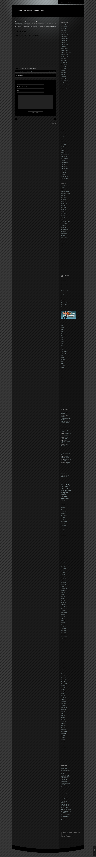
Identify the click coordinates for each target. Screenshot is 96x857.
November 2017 (64, 584)
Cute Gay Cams (64, 105)
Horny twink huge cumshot (66, 809)
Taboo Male (63, 164)
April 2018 (63, 574)
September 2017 (64, 588)
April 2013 (63, 693)
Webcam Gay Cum (64, 176)
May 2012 (63, 715)
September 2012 (64, 707)
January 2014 (63, 675)
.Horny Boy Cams (64, 48)
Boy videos (31, 23)
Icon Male (63, 136)
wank (20, 24)
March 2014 (63, 671)
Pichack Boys (63, 152)
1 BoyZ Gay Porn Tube (65, 185)
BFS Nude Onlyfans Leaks (66, 88)
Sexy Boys (63, 160)
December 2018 (64, 564)
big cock (62, 327)
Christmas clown (67, 433)
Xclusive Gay (63, 270)
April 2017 (63, 598)
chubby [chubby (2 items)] (66, 486)
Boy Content (63, 207)
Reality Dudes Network (65, 154)
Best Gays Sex (64, 197)
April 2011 (63, 741)
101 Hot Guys (63, 66)
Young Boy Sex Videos (65, 178)
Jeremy (51, 119)
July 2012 (63, 711)
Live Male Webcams (65, 241)
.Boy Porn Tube (64, 26)
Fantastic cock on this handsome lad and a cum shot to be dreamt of (65, 776)
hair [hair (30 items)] (69, 491)
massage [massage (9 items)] (63, 494)
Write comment (29, 24)
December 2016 (64, 606)
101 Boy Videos (64, 64)
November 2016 (64, 608)
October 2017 (63, 586)
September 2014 (64, 659)
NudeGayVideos (64, 150)
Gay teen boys (63, 353)
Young (62, 404)
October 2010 (63, 753)
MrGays (62, 245)
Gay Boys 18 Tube (64, 113)
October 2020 (63, 535)
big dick (62, 329)
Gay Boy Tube (63, 227)
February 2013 (64, 697)
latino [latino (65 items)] (68, 493)
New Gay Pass (64, 146)
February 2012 (64, 721)
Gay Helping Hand (64, 819)
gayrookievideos (64, 233)
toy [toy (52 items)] (62, 500)
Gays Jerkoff (63, 235)
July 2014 (63, 663)
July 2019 (63, 552)
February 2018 (64, 578)
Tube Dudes (63, 264)
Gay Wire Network (64, 124)
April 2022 (63, 523)
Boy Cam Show (64, 203)
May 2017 (63, 596)
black (62, 331)
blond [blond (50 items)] (63, 486)
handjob (62, 357)
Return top (54, 123)
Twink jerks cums (64, 781)
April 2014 (63, 669)
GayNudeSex (63, 231)
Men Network (63, 142)
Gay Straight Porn (64, 418)
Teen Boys (46, 23)
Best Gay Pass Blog (64, 86)
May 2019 (63, 556)
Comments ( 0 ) (20, 71)
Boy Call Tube (63, 201)
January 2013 (63, 699)
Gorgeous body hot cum (65, 770)
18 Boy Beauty (64, 189)
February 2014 (64, 673)
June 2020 (63, 537)
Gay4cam (63, 421)
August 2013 (63, 685)
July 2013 (63, 687)
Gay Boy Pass (63, 225)
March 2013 (63, 695)
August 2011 (63, 733)
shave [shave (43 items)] (63, 498)
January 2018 (63, 580)
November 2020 (64, 533)
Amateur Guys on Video (65, 193)
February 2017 (64, 602)
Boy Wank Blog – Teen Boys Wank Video (30, 10)
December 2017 (64, 582)
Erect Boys (63, 217)
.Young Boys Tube (64, 62)
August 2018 (63, 568)
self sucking (63, 371)
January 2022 (63, 525)
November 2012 (64, 703)
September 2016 (64, 612)
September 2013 (64, 683)
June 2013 (63, 689)
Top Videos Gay (64, 262)
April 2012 (63, 717)
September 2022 (64, 521)
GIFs (62, 355)
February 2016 (64, 626)
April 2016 (63, 622)
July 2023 (63, 517)
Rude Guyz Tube (64, 156)
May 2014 (63, 667)
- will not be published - (23, 86)
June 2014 (63, 665)
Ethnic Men (63, 219)
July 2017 (63, 592)
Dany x (62, 448)
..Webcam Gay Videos (65, 24)
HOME (62, 2)
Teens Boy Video (64, 166)
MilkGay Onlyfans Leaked (65, 144)
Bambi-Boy (63, 195)
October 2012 (63, 705)
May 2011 (63, 739)
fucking (62, 349)
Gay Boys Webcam (64, 229)
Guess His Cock (64, 237)
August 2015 (63, 638)
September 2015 (64, 636)
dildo (62, 345)
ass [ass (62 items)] (62, 484)
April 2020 (63, 539)
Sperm (62, 377)
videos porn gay (64, 268)
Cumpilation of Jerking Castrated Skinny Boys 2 (65, 453)
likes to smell (66, 435)
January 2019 (63, 562)
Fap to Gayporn (64, 223)
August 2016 (63, 614)
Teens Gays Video (64, 168)
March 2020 (63, 541)
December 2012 (64, 701)
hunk (62, 361)
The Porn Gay (63, 170)
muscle (62, 367)
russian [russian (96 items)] (64, 496)
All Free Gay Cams (64, 80)
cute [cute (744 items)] (63, 488)
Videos (17, 24)
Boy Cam (62, 94)
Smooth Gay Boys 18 (65, 255)
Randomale (63, 249)
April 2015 (63, 646)
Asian (62, 325)
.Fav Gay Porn (63, 32)
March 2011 (63, 743)
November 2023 (64, 515)
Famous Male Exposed (65, 221)
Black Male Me (64, 92)
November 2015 (64, 632)
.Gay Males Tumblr (64, 38)
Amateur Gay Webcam (65, 191)
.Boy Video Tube (64, 28)
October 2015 (63, 634)
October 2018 (63, 566)
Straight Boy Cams (64, 162)
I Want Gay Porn (64, 134)
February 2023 (64, 519)
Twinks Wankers (64, 266)
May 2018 (63, 572)
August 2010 (63, 757)
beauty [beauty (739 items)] (67, 484)
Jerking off (63, 365)
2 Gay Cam (63, 74)
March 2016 (63, 624)
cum (34, 23)
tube (50, 23)
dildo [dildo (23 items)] (66, 489)
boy (27, 23)
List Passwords (64, 239)
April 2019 (63, 558)
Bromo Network (64, 284)
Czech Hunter (63, 107)
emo (62, 347)
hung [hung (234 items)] (63, 493)
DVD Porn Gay (64, 213)
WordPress (69, 836)
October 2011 (63, 729)
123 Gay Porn (63, 68)
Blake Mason (63, 282)
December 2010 (64, 749)
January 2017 (63, 604)
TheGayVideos (64, 172)
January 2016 (63, 628)
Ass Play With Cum (64, 807)
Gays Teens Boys (64, 128)
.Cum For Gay (63, 30)
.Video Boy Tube (64, 60)
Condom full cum (67, 466)
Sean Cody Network (64, 158)
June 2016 (63, 618)
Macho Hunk (63, 243)
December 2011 (64, 725)
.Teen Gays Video (64, 54)
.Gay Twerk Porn (64, 42)
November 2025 (64, 509)
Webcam (62, 402)
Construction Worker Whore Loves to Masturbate (65, 801)
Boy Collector (63, 205)
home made (63, 359)
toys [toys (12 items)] (64, 500)
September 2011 (64, 731)
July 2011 (63, 735)
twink (52, 23)
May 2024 (63, 513)
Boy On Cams (63, 209)
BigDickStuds (63, 90)
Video (55, 23)
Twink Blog (63, 174)
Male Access (63, 140)
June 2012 (63, 713)
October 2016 (63, 610)
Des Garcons (63, 211)
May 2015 (63, 644)
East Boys (63, 215)
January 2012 (63, 723)
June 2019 (63, 554)
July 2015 (63, 640)
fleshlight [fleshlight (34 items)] (64, 491)
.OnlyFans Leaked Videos (66, 52)
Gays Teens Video (64, 130)
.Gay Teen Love (64, 40)
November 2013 (64, 679)
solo (43, 23)
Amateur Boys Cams (65, 84)
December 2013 (64, 677)
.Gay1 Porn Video (64, 44)
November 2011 (64, 727)
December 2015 (64, 630)
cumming (37, 23)
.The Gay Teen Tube (65, 56)
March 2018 (63, 576)
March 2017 (63, 600)
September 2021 (64, 527)
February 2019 (64, 560)
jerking (62, 363)
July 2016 (63, 616)
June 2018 (63, 570)
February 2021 (64, 531)
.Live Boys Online (64, 50)
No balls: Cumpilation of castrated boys (65, 441)
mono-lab (71, 835)
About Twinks (63, 78)
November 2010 (64, 751)
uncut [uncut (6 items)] (67, 500)
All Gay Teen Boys (64, 82)
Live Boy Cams (64, 768)
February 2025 (64, 511)
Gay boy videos (64, 351)
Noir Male (63, 148)
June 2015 (63, 642)
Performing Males (64, 247)
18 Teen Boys (63, 72)
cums (41, 23)
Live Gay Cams (64, 138)
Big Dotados (63, 199)
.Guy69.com (63, 46)
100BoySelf (63, 187)
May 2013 (63, 691)
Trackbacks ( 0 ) (30, 71)
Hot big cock (20, 119)
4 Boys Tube (63, 76)
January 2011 (63, 747)
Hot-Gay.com (63, 132)
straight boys (63, 379)
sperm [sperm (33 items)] (67, 498)
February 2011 (64, 745)
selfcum (62, 373)
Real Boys (63, 251)
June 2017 (63, 594)
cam (62, 337)
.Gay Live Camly (64, 36)
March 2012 (63, 719)
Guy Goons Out (64, 779)
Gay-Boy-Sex (63, 126)
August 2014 (63, 661)
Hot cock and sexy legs (65, 814)
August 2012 (63, 709)
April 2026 (63, 507)
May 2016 (63, 620)
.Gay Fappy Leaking (64, 34)
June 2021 (63, 529)
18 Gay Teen (63, 70)
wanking (22, 24)
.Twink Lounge (63, 58)
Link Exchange (71, 2)
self (61, 369)
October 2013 (63, 681)
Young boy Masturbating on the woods (66, 463)
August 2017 (63, 590)
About (80, 2)
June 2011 (63, 737)
